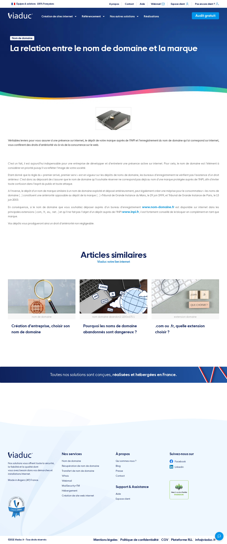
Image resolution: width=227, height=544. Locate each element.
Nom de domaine (71, 460)
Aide (142, 3)
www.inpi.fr (130, 212)
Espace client (180, 4)
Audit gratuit (205, 16)
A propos (114, 3)
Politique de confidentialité (139, 540)
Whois (65, 475)
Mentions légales (105, 540)
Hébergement (69, 490)
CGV (164, 540)
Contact (129, 3)
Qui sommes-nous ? (126, 460)
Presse (119, 470)
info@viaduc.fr (205, 540)
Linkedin (177, 467)
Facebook (178, 461)
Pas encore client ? (207, 4)
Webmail (158, 4)
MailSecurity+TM (71, 485)
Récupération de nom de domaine (80, 465)
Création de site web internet (78, 495)
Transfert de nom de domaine (78, 470)
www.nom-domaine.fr (158, 207)
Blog (118, 465)
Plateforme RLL (182, 540)
